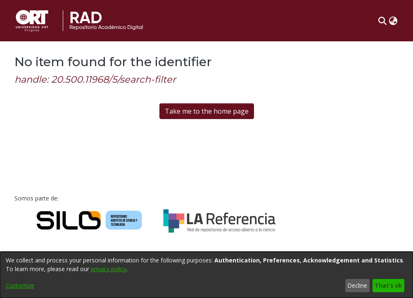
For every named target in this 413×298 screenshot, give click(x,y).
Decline (357, 285)
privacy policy (108, 269)
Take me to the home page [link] (207, 111)
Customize (20, 285)
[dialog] (206, 275)
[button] (382, 21)
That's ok (388, 285)
